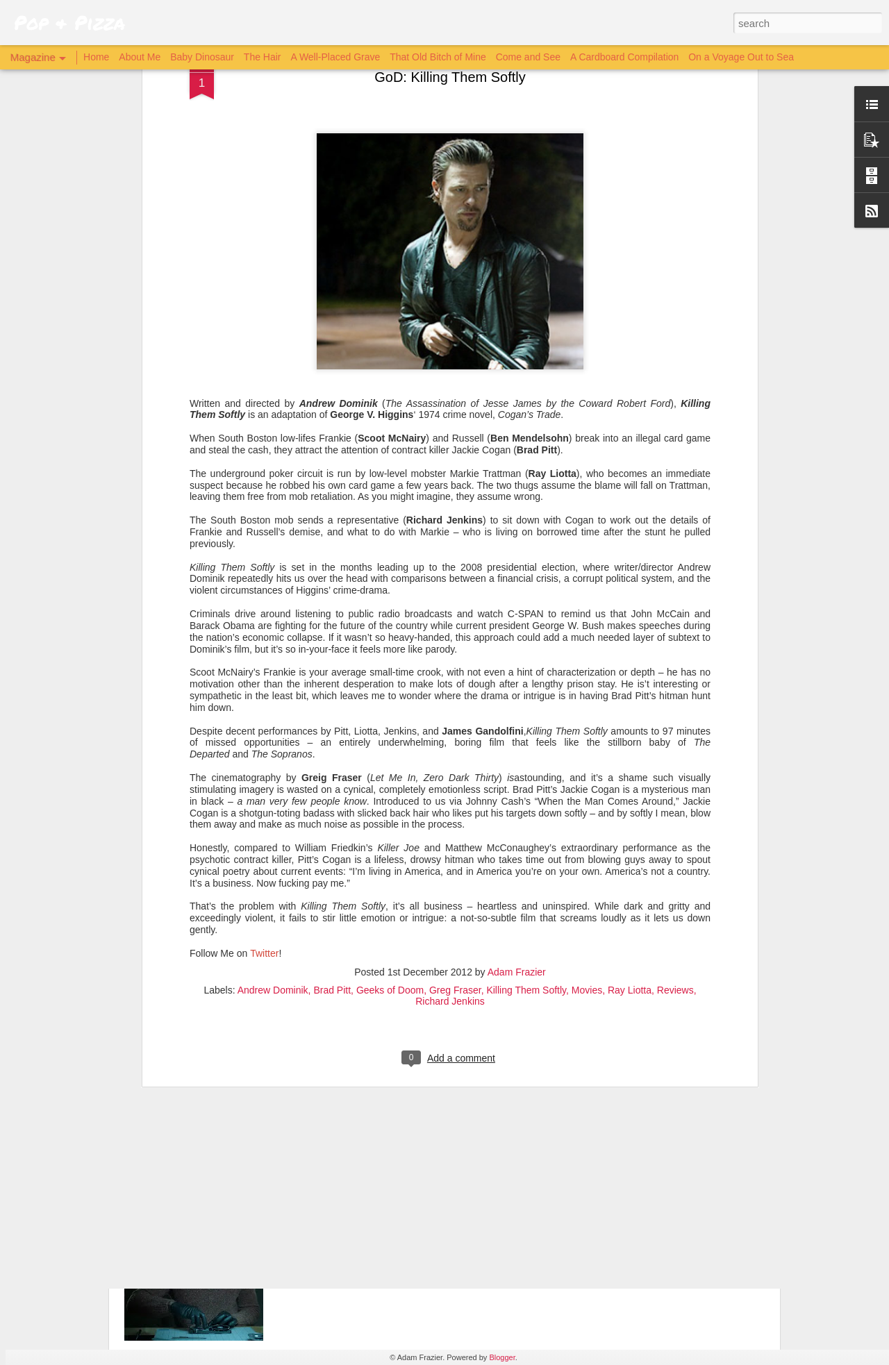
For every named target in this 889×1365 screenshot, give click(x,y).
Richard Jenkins (450, 802)
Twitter (264, 754)
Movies (587, 791)
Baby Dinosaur (202, 56)
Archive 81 (331, 1208)
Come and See (528, 56)
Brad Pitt (332, 791)
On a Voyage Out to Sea (741, 56)
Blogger (502, 1357)
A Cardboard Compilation (624, 56)
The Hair (262, 56)
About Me (139, 56)
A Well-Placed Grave (335, 56)
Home (96, 56)
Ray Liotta (629, 791)
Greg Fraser (455, 791)
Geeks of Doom (390, 791)
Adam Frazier (517, 773)
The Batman (335, 1050)
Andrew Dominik (273, 791)
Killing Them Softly (526, 791)
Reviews (675, 791)
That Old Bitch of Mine (438, 56)
